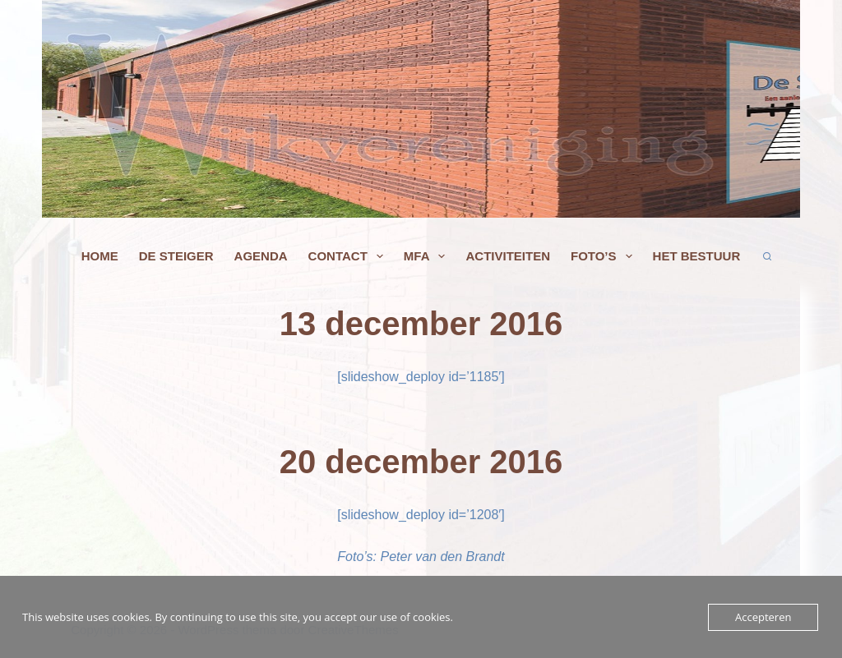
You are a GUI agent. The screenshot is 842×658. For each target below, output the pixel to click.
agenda (261, 256)
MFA (428, 256)
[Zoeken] (767, 256)
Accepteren (763, 617)
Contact (349, 256)
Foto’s (605, 256)
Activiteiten (507, 256)
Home (99, 256)
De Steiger (176, 256)
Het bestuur (697, 256)
